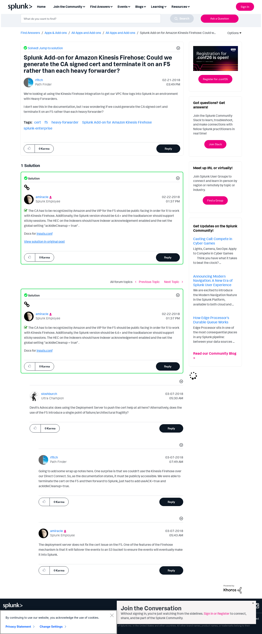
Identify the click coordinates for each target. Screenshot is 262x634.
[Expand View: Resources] (189, 6)
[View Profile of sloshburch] (49, 394)
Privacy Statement (18, 626)
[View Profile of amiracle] (42, 197)
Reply (168, 148)
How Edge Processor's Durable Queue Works (211, 319)
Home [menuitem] (41, 7)
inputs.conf (45, 234)
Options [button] (231, 33)
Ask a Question (219, 18)
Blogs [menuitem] (139, 7)
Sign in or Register (217, 613)
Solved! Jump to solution (45, 48)
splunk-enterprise (38, 128)
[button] (177, 48)
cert (37, 122)
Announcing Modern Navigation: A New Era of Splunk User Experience (213, 280)
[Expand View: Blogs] (145, 6)
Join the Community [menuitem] (67, 7)
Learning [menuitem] (157, 7)
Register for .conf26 (215, 79)
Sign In (245, 6)
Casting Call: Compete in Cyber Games (212, 241)
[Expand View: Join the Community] (84, 6)
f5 (46, 122)
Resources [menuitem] (179, 7)
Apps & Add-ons (56, 33)
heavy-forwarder (65, 122)
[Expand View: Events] (129, 6)
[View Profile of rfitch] (39, 80)
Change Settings (51, 626)
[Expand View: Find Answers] (111, 6)
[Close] (112, 615)
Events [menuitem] (123, 7)
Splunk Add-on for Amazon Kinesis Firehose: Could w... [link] (178, 33)
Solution (33, 178)
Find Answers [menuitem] (100, 7)
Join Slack (215, 144)
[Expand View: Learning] (165, 6)
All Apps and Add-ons (86, 33)
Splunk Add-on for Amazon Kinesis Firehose (117, 122)
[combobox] (107, 18)
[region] (58, 622)
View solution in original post (44, 241)
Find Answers (30, 33)
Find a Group (215, 200)
